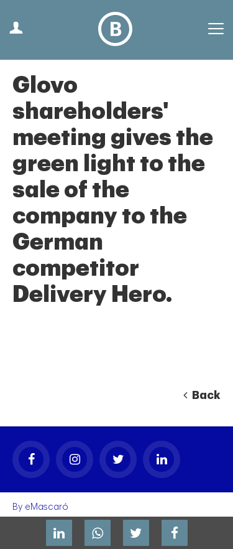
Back (202, 395)
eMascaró (46, 507)
